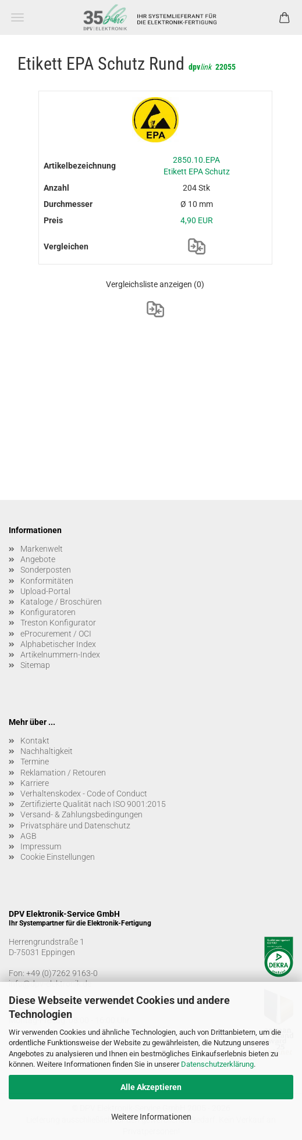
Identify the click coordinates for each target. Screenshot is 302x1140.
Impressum (40, 846)
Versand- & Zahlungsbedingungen (81, 814)
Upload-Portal (45, 591)
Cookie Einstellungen (57, 857)
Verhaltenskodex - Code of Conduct (83, 793)
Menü (17, 17)
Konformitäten (46, 580)
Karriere (34, 783)
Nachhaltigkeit (46, 751)
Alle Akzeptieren (151, 1087)
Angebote (37, 559)
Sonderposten (45, 569)
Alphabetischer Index (58, 644)
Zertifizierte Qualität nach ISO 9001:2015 (93, 804)
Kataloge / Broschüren (61, 601)
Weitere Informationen (151, 1116)
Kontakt (34, 740)
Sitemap (35, 665)
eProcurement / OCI (55, 633)
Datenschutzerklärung (217, 1064)
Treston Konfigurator (58, 622)
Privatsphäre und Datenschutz (75, 825)
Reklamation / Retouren (63, 772)
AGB (28, 836)
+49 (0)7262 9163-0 (62, 973)
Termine (34, 761)
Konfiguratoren (48, 612)
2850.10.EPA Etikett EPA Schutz (197, 165)
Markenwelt (41, 548)
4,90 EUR (196, 220)
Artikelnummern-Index (60, 654)
